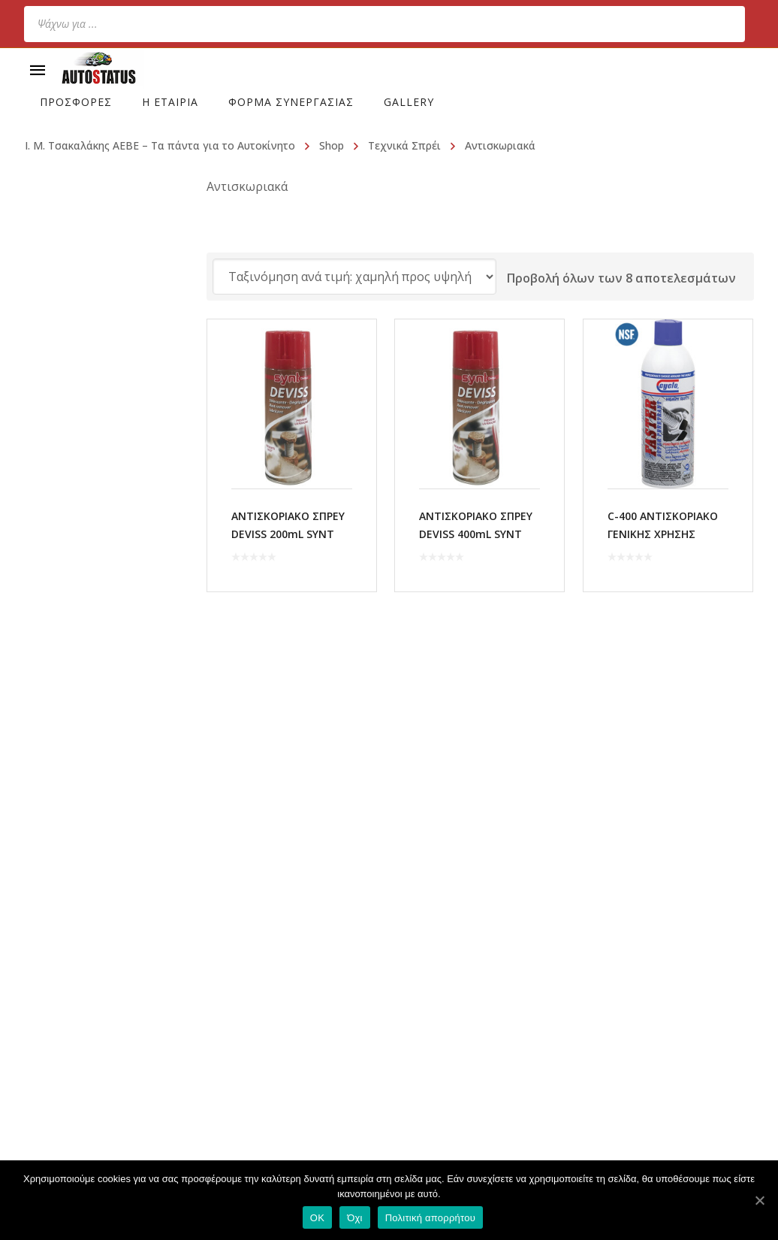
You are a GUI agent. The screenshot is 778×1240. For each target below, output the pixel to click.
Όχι (355, 1217)
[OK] (759, 1200)
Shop (331, 145)
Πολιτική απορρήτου (430, 1217)
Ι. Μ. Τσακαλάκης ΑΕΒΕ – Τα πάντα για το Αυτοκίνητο (160, 145)
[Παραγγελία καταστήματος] (354, 277)
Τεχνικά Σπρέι (404, 145)
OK (317, 1217)
